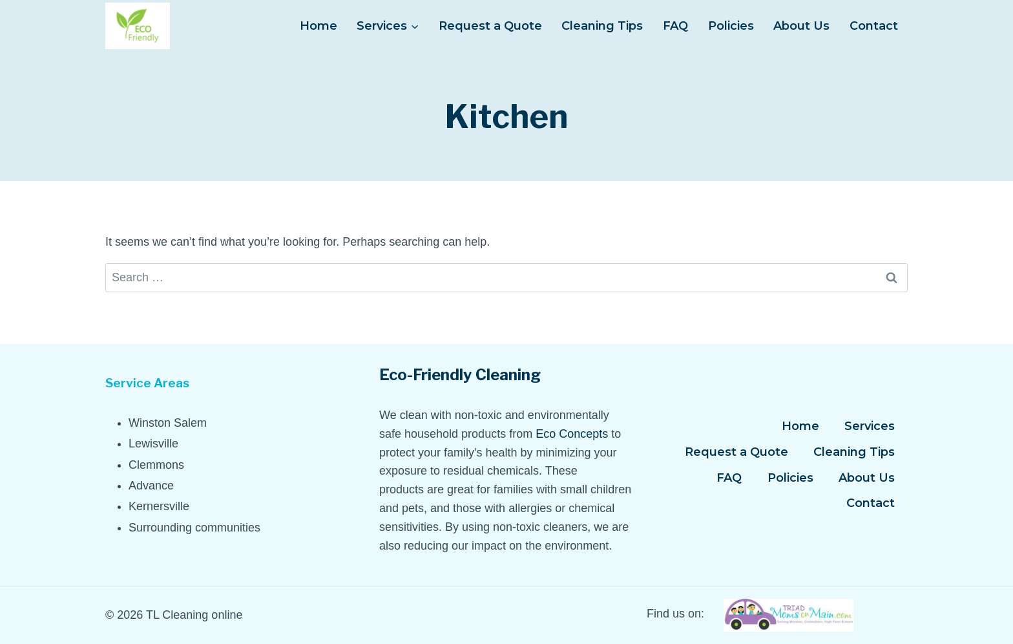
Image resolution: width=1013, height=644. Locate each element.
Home (318, 26)
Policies (731, 26)
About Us (801, 26)
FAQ (675, 26)
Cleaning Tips (602, 26)
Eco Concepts (572, 433)
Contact (874, 26)
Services (869, 426)
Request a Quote (490, 26)
